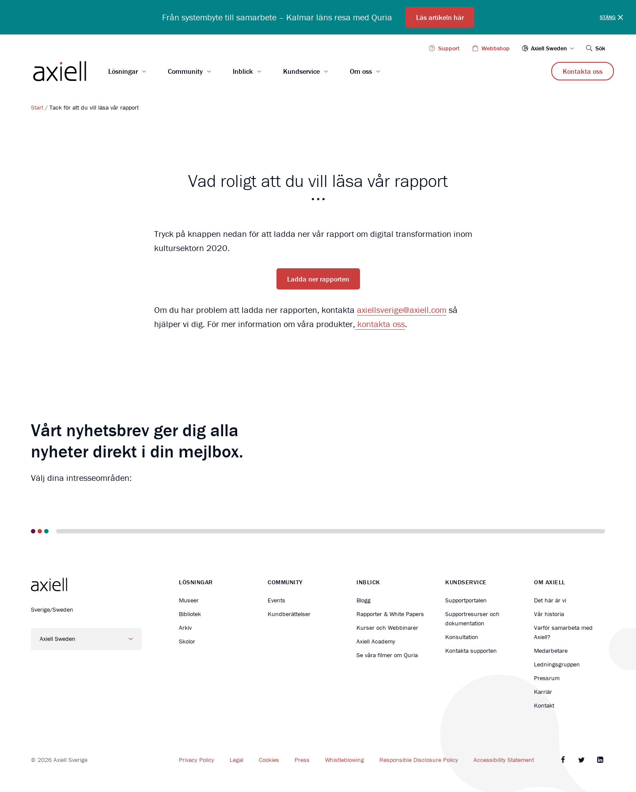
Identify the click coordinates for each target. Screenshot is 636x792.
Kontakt (544, 705)
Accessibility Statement (503, 760)
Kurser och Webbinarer (387, 628)
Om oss (361, 71)
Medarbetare (551, 651)
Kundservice (301, 71)
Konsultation (461, 637)
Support (444, 48)
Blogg (363, 600)
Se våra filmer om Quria (387, 655)
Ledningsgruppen (557, 664)
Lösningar (123, 71)
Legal (236, 760)
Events (276, 600)
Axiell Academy (375, 641)
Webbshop (490, 48)
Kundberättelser (289, 614)
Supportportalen (466, 600)
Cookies (269, 760)
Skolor (187, 641)
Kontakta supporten (471, 651)
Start (37, 107)
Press (302, 760)
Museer (189, 600)
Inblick (243, 71)
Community (185, 71)
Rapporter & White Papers (390, 614)
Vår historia (549, 614)
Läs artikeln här (440, 17)
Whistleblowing (344, 760)
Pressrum (547, 678)
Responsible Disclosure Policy (418, 760)
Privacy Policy (196, 760)
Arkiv (185, 628)
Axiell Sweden (548, 48)
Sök (595, 48)
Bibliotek (190, 614)
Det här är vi (550, 600)
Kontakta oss (582, 71)
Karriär (543, 692)
